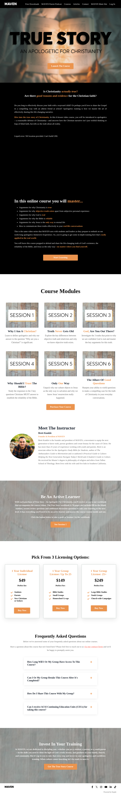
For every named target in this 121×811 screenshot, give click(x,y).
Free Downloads (31, 4)
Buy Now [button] (22, 620)
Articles (76, 4)
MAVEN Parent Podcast (50, 4)
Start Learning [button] (60, 259)
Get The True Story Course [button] (60, 779)
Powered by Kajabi (110, 805)
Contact (85, 4)
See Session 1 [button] (60, 534)
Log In (112, 4)
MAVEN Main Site (99, 4)
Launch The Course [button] (60, 66)
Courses (66, 4)
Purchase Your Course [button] (60, 409)
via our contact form (96, 657)
